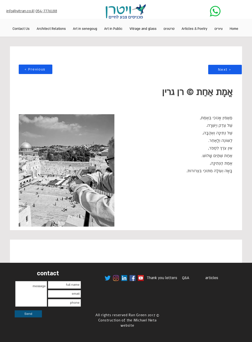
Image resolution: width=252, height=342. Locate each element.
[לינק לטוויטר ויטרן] (108, 278)
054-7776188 (46, 11)
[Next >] (225, 69)
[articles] (212, 278)
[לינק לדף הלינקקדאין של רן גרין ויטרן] (124, 278)
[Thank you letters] (162, 278)
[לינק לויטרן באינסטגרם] (116, 278)
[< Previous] (35, 69)
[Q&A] (186, 278)
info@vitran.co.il (19, 11)
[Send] (28, 313)
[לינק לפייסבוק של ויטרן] (132, 278)
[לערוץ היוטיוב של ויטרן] (141, 278)
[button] (218, 29)
